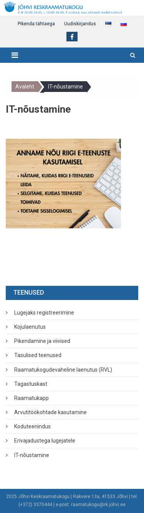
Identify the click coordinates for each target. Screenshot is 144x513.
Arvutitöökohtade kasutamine (50, 412)
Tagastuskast (30, 384)
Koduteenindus (32, 426)
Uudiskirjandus (80, 23)
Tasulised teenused (37, 355)
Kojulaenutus (30, 327)
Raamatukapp (31, 398)
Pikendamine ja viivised (42, 341)
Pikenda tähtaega (36, 23)
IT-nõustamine (31, 455)
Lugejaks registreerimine (44, 313)
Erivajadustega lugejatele (44, 441)
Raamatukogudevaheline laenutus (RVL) (63, 370)
